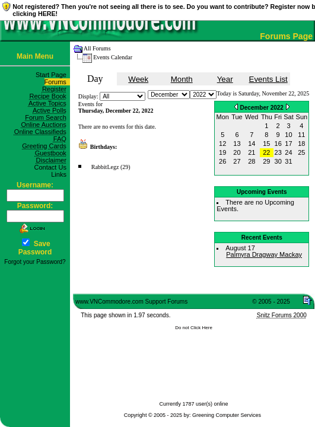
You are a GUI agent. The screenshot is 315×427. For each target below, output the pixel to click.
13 (236, 143)
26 (222, 161)
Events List (268, 79)
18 (301, 143)
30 (278, 161)
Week (138, 79)
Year (225, 79)
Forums (57, 81)
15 (266, 143)
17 (288, 143)
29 (266, 161)
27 (236, 161)
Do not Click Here (193, 327)
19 (222, 152)
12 (222, 143)
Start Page (53, 74)
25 (301, 152)
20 (236, 152)
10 (288, 134)
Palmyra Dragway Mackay (264, 254)
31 (288, 161)
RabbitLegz (105, 167)
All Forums (97, 48)
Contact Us (52, 167)
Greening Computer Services (226, 415)
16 (278, 143)
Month (182, 79)
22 (266, 152)
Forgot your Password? (34, 262)
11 (301, 134)
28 (251, 161)
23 (278, 152)
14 (251, 143)
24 (288, 152)
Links (60, 174)
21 (251, 152)
